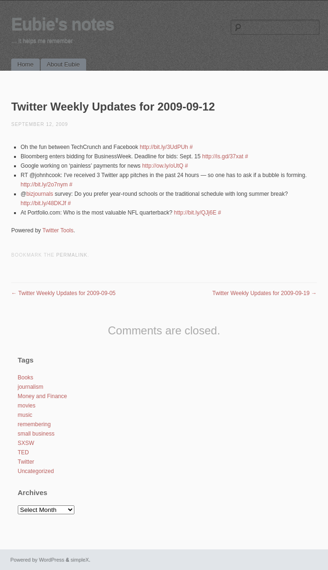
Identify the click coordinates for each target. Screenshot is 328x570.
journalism (31, 387)
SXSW (26, 443)
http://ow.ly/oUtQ (162, 166)
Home (25, 64)
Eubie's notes (62, 24)
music (25, 415)
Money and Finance (42, 396)
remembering (34, 424)
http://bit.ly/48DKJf (43, 203)
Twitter (26, 462)
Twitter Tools (58, 230)
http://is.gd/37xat (222, 156)
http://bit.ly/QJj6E (195, 212)
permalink (71, 255)
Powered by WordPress (37, 560)
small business (36, 433)
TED (23, 452)
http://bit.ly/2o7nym (44, 184)
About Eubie (63, 64)
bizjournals (39, 194)
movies (27, 405)
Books (25, 377)
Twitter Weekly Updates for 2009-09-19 (264, 293)
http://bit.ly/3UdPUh (164, 147)
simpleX (80, 560)
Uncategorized (36, 471)
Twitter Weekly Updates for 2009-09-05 (63, 293)
